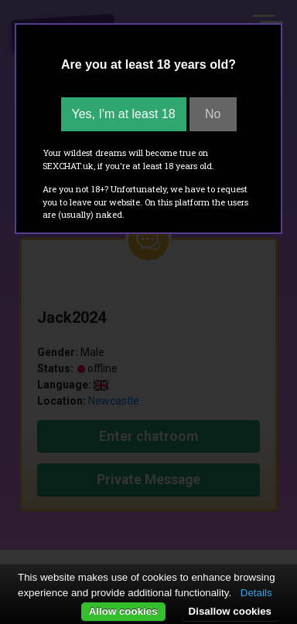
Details (256, 593)
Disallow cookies (230, 611)
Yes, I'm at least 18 (124, 113)
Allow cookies (123, 611)
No (212, 113)
